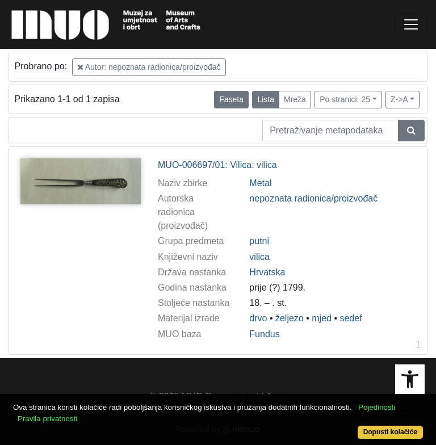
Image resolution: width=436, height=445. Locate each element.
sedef (350, 318)
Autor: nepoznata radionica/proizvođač (149, 67)
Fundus (264, 334)
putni (259, 241)
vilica (259, 257)
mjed (322, 318)
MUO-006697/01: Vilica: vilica (217, 165)
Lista (265, 99)
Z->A (399, 99)
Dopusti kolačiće (390, 432)
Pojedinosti (376, 407)
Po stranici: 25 (345, 99)
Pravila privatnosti (47, 418)
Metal (260, 183)
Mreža (295, 99)
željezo (289, 318)
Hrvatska (267, 272)
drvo (258, 318)
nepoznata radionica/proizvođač (313, 198)
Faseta (231, 99)
